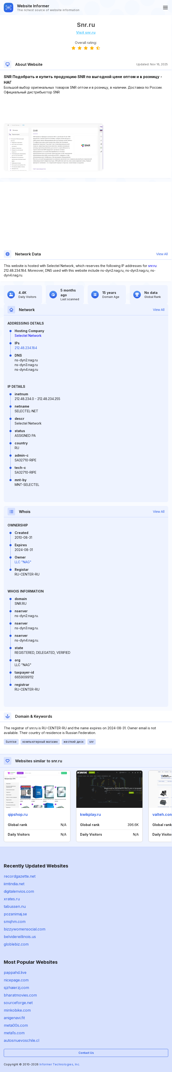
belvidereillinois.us (20, 936)
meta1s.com (14, 1032)
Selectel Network (28, 336)
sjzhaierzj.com (16, 987)
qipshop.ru (18, 814)
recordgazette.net (19, 876)
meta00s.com (16, 1025)
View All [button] (162, 254)
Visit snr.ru (85, 32)
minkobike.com (17, 1010)
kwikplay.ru (90, 814)
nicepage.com (16, 980)
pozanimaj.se (15, 914)
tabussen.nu (15, 906)
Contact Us (86, 1053)
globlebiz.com (16, 944)
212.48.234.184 (26, 348)
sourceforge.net (18, 1002)
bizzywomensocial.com (24, 929)
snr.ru (152, 266)
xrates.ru (12, 899)
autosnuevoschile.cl (21, 1040)
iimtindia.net (14, 883)
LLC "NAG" (23, 562)
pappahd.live (15, 972)
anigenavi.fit (14, 1017)
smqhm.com (15, 921)
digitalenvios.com (19, 891)
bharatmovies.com (20, 995)
